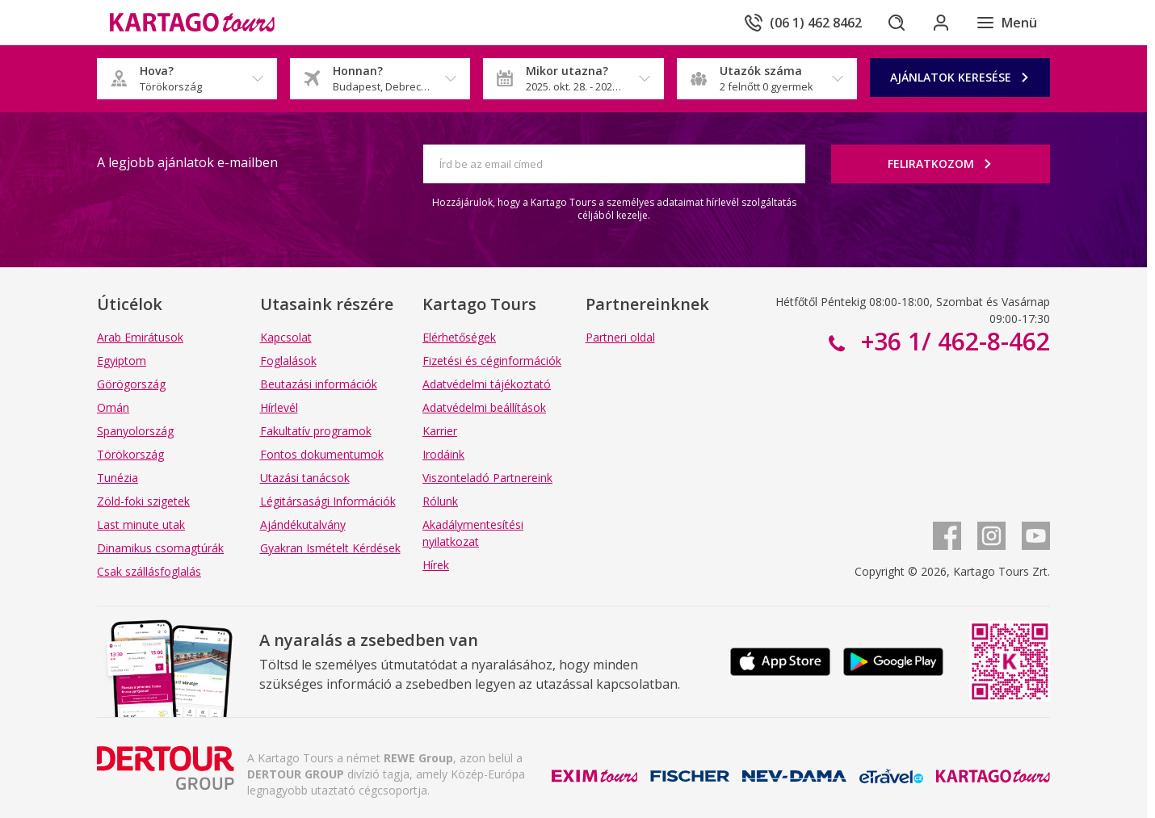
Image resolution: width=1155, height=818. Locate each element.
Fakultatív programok (316, 430)
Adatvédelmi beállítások (484, 407)
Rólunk (440, 501)
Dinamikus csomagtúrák (160, 548)
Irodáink (443, 454)
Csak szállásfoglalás (149, 571)
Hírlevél (279, 407)
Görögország (131, 384)
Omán (113, 407)
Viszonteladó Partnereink (487, 477)
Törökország (130, 454)
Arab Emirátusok (140, 337)
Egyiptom (121, 360)
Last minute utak (141, 524)
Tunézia (117, 477)
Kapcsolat (286, 337)
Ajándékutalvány (303, 524)
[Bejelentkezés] (940, 22)
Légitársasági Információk (328, 501)
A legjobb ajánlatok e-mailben (187, 162)
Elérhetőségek (459, 337)
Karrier (439, 430)
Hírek (435, 565)
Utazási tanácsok (305, 477)
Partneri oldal (620, 337)
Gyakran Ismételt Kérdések (330, 548)
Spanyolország (135, 430)
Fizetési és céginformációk (491, 360)
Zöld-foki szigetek (143, 501)
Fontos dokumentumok (322, 454)
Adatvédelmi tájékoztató (486, 384)
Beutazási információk (318, 384)
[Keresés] (895, 22)
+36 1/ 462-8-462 (952, 341)
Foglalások (288, 360)
